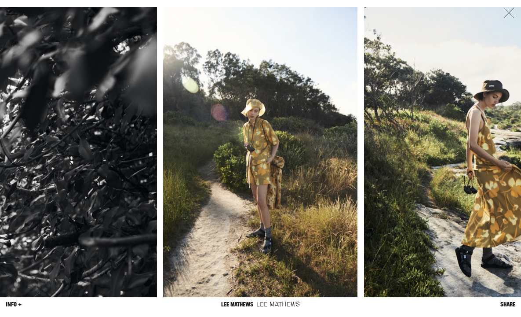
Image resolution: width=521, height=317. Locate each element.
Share (507, 304)
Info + (14, 304)
